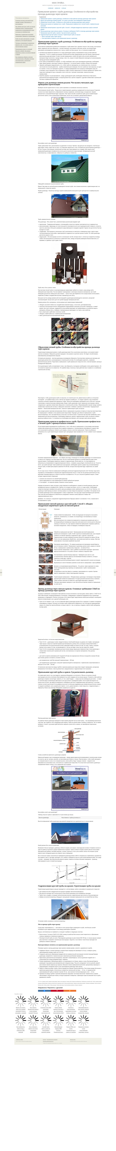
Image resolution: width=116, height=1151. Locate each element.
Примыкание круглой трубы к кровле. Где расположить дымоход (58, 33)
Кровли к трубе (45, 1067)
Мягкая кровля (45, 1069)
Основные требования (90, 1069)
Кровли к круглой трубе (52, 1069)
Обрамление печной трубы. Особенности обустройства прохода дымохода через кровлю (65, 22)
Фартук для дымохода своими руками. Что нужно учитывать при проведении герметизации (66, 20)
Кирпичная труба (60, 1069)
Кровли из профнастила (76, 1067)
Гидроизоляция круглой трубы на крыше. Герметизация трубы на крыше (60, 34)
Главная (50, 8)
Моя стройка (58, 3)
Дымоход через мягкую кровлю (79, 1069)
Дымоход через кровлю (52, 1067)
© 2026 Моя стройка (19, 1125)
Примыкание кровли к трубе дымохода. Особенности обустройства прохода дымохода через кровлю (68, 18)
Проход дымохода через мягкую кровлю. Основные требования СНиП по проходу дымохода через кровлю (70, 31)
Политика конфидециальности (48, 1127)
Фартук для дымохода (62, 1067)
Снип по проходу (98, 1069)
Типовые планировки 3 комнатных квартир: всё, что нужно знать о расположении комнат (24, 44)
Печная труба (69, 1067)
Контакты (44, 1125)
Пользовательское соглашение (52, 1125)
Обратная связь (72, 1125)
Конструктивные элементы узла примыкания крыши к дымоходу (59, 38)
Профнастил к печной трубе (87, 1067)
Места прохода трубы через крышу (51, 36)
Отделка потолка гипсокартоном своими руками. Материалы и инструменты (24, 22)
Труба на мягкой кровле (68, 1069)
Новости (57, 8)
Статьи (63, 8)
